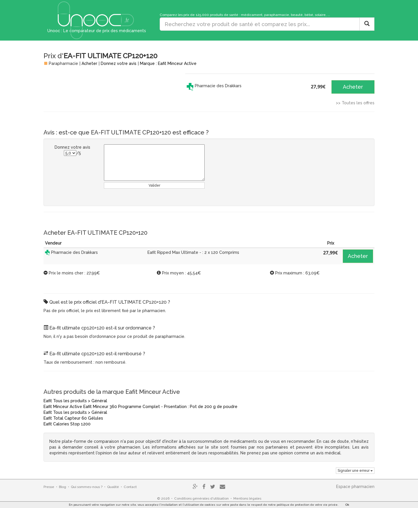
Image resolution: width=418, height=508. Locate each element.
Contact (130, 487)
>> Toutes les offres (355, 103)
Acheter (89, 63)
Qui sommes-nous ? (86, 487)
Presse (49, 487)
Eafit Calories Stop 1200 (67, 424)
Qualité (113, 487)
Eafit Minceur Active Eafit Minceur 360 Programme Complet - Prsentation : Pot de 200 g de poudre (140, 406)
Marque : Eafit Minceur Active (168, 63)
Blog (62, 487)
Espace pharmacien (355, 486)
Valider (154, 185)
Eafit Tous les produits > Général (75, 400)
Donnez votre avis (118, 63)
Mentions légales (247, 498)
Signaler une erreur (355, 471)
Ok (347, 504)
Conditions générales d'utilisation (201, 498)
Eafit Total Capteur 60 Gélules (73, 418)
